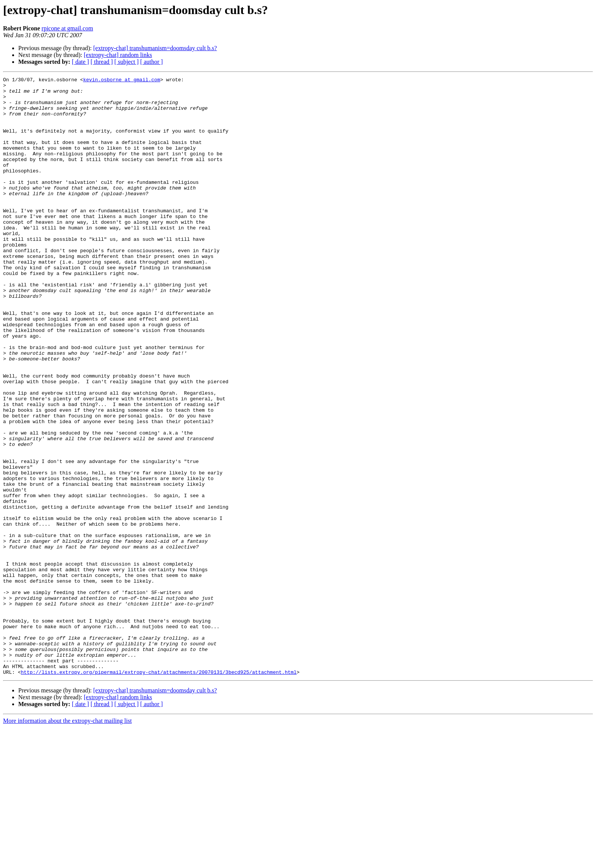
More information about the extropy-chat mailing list (67, 840)
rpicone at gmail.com (67, 28)
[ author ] (151, 61)
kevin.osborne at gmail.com (121, 80)
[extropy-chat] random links (118, 55)
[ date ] (80, 61)
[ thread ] (101, 61)
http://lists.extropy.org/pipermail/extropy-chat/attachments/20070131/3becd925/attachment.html (158, 791)
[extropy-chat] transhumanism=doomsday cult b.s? (155, 48)
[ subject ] (126, 61)
